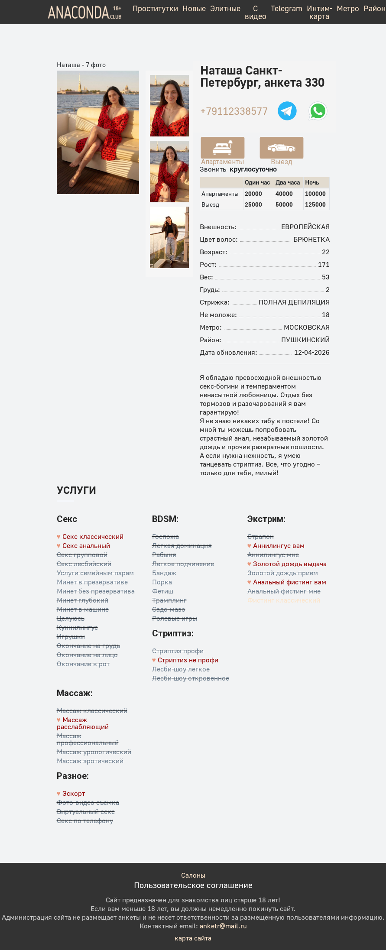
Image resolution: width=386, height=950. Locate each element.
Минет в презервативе (92, 581)
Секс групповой (82, 554)
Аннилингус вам (279, 545)
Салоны (193, 875)
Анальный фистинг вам (289, 581)
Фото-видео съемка (88, 802)
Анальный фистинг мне (284, 591)
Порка (162, 581)
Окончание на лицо (87, 654)
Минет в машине (83, 609)
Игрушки (71, 636)
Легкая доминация (182, 545)
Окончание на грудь (88, 645)
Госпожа (165, 536)
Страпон (260, 536)
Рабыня (164, 554)
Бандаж (164, 572)
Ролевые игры (174, 618)
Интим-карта (319, 12)
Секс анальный (86, 545)
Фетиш (162, 591)
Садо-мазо (168, 609)
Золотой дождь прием (282, 572)
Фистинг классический (283, 600)
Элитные (225, 8)
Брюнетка (311, 239)
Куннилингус (77, 627)
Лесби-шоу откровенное (190, 678)
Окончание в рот (83, 663)
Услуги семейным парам (95, 572)
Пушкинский (305, 339)
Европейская (305, 226)
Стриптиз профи (178, 650)
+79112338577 (234, 111)
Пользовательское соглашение (193, 885)
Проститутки (155, 8)
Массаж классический (92, 710)
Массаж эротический (90, 760)
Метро (348, 8)
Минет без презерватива (96, 591)
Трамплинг (169, 600)
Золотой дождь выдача (290, 563)
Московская (307, 327)
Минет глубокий (82, 600)
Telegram (286, 8)
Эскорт (73, 793)
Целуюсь (70, 618)
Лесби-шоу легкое (181, 669)
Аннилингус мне (273, 554)
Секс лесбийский (84, 563)
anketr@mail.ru (223, 925)
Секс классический (92, 536)
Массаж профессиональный (88, 739)
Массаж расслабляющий (83, 723)
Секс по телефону (85, 820)
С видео (255, 12)
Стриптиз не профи (188, 659)
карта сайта (193, 938)
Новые (194, 8)
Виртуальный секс (86, 811)
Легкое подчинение (183, 563)
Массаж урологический (94, 751)
